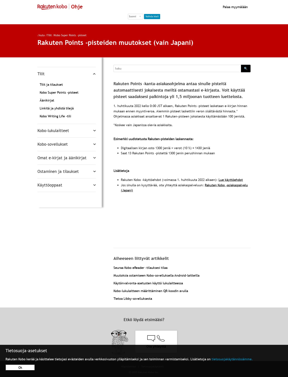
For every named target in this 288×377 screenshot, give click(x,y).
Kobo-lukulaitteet (53, 130)
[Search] (177, 68)
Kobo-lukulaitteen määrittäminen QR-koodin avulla (151, 291)
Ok (20, 367)
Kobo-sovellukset (52, 144)
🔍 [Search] (246, 68)
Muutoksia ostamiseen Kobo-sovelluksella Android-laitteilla (156, 275)
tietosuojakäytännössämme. (232, 359)
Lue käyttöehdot (231, 180)
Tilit (49, 35)
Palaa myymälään (235, 7)
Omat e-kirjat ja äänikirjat (62, 157)
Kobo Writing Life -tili (55, 116)
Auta (42, 35)
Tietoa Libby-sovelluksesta (133, 298)
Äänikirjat (47, 100)
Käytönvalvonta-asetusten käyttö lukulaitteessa (148, 283)
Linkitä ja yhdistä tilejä (57, 108)
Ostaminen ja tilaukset (58, 171)
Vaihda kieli (152, 16)
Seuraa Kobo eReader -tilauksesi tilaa (141, 268)
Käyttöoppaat (49, 185)
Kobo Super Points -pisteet (70, 35)
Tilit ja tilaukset (51, 84)
